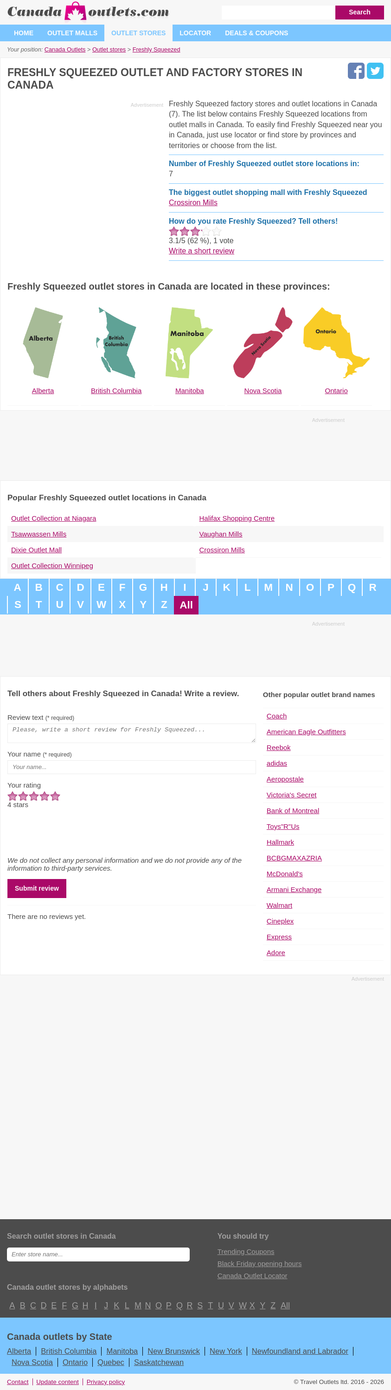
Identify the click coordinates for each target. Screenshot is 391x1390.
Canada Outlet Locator (253, 1276)
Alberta (19, 1351)
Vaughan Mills (221, 534)
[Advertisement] (85, 176)
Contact (18, 1381)
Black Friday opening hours (260, 1263)
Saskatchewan (159, 1362)
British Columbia (68, 1351)
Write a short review (201, 251)
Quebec (110, 1362)
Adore (276, 953)
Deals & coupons (256, 33)
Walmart (279, 905)
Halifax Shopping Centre (237, 518)
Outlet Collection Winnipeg (52, 565)
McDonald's (285, 874)
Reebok (279, 747)
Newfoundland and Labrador (300, 1351)
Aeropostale (285, 779)
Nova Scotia (32, 1362)
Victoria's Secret (292, 795)
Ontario (75, 1362)
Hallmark (280, 842)
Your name (39, 757)
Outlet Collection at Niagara (53, 518)
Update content (57, 1381)
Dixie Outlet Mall (36, 550)
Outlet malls (72, 33)
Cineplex (280, 921)
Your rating (24, 788)
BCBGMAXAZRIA (294, 858)
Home (23, 33)
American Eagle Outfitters (306, 732)
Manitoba (122, 1351)
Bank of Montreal (293, 811)
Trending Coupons (246, 1251)
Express (279, 937)
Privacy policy (106, 1381)
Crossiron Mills (193, 203)
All (186, 605)
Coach (277, 716)
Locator (195, 33)
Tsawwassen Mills (38, 534)
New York (226, 1351)
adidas (277, 763)
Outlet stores (138, 33)
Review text (40, 717)
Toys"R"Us (283, 826)
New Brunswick (173, 1351)
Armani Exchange (294, 889)
